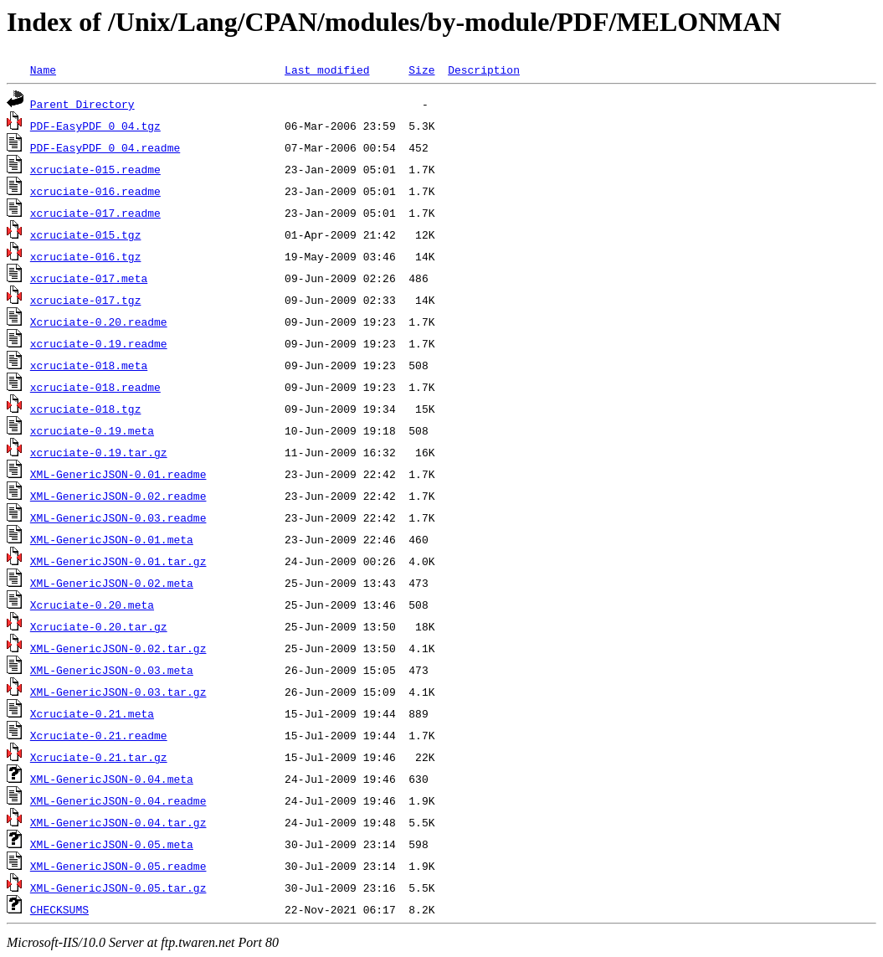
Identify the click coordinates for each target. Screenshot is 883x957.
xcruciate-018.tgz (85, 408)
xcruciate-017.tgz (85, 299)
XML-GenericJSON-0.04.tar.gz (118, 822)
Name (43, 69)
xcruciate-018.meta (88, 365)
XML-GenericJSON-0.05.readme (118, 865)
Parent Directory (82, 103)
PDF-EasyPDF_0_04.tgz (95, 125)
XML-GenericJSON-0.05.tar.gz (118, 887)
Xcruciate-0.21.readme (98, 735)
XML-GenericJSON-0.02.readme (118, 495)
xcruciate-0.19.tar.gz (98, 452)
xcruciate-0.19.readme (98, 343)
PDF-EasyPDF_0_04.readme (105, 147)
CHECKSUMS (59, 909)
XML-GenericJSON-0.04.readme (118, 800)
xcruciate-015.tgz (85, 234)
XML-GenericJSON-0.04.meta (111, 778)
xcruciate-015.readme (95, 169)
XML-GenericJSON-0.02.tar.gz (118, 648)
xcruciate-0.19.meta (92, 430)
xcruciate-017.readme (95, 212)
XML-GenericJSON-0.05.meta (111, 844)
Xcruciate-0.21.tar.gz (98, 756)
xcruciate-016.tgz (85, 256)
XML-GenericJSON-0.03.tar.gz (118, 691)
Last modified (327, 69)
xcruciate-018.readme (95, 386)
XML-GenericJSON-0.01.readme (118, 473)
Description (484, 69)
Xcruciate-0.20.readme (98, 321)
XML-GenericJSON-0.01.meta (111, 539)
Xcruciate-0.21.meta (92, 713)
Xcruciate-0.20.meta (92, 604)
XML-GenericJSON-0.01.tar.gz (118, 561)
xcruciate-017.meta (88, 278)
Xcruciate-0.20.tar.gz (98, 626)
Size (421, 69)
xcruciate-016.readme (95, 190)
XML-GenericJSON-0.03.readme (118, 517)
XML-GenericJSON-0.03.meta (111, 669)
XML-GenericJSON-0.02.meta (111, 582)
